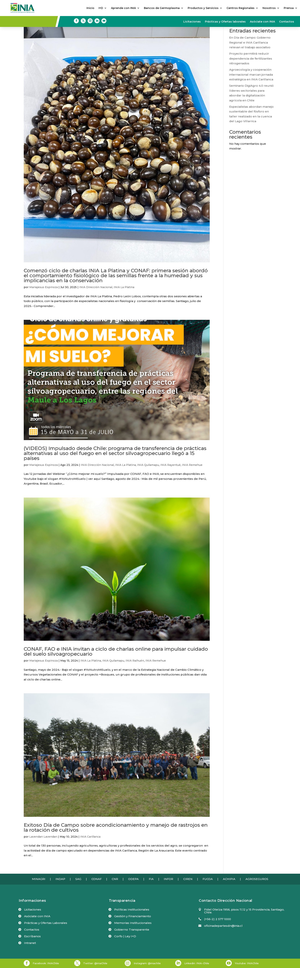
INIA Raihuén (135, 660)
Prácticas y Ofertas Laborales (45, 923)
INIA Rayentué (170, 465)
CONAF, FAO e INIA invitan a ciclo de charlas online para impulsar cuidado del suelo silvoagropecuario (116, 651)
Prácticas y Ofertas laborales (225, 21)
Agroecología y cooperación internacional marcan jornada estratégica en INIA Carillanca (251, 74)
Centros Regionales (240, 8)
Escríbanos (32, 936)
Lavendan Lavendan (43, 836)
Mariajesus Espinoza (43, 287)
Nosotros (269, 8)
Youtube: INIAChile (247, 963)
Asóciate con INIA (262, 21)
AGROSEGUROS (256, 879)
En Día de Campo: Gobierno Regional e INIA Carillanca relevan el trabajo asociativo (250, 42)
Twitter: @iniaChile (95, 963)
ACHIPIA (229, 879)
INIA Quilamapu (148, 465)
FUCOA (208, 879)
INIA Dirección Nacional (95, 287)
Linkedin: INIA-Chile (196, 963)
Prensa (289, 8)
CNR (115, 879)
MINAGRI (38, 879)
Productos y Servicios (203, 8)
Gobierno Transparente (131, 929)
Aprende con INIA (123, 8)
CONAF (96, 879)
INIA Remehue (192, 465)
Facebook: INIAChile (46, 963)
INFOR (168, 879)
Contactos (286, 21)
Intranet (30, 943)
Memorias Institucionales (133, 923)
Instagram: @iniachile (147, 963)
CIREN (187, 879)
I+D (101, 8)
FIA (151, 879)
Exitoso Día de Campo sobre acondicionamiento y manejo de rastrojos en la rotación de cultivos (116, 827)
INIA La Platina (124, 287)
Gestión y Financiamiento (132, 916)
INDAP (60, 879)
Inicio (90, 8)
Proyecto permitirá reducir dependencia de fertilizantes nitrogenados (250, 58)
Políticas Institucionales (131, 909)
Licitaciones (192, 21)
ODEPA (133, 879)
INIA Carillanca (90, 836)
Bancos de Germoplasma (162, 8)
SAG (78, 879)
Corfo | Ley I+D (125, 936)
